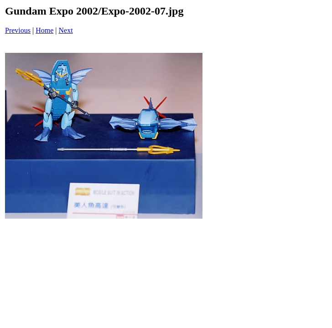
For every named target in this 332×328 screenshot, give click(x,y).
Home (44, 30)
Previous (18, 30)
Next (66, 30)
